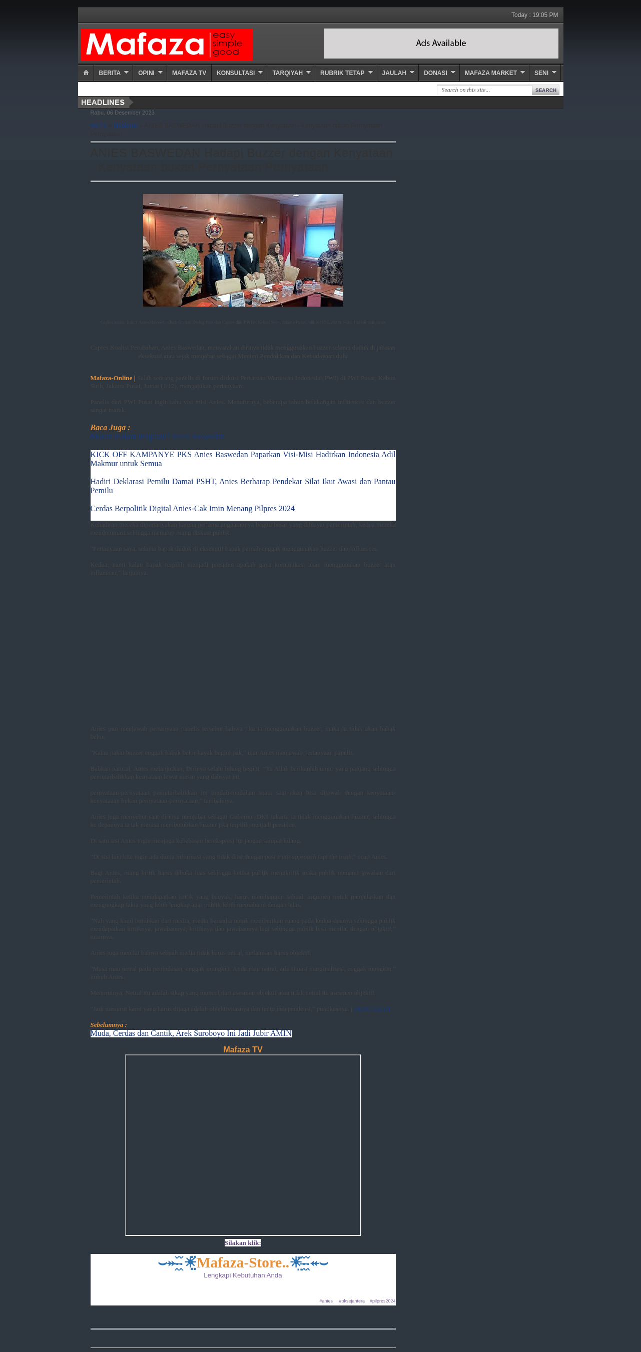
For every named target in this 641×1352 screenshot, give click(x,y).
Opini (146, 73)
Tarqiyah (287, 73)
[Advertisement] (243, 655)
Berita (110, 73)
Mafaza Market (491, 73)
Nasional (126, 125)
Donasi (435, 73)
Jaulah (394, 73)
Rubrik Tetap (342, 73)
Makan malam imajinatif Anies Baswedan (158, 436)
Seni (541, 73)
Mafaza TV (189, 73)
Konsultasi (236, 73)
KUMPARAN (372, 1008)
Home (99, 125)
